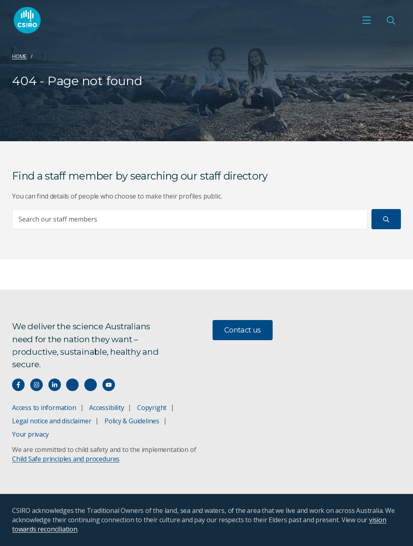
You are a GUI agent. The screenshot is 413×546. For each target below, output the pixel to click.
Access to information (44, 407)
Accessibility (106, 407)
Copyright (152, 407)
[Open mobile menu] (367, 20)
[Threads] (90, 385)
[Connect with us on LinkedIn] (54, 385)
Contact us (242, 330)
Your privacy (30, 434)
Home (19, 56)
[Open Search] (391, 20)
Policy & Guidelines (131, 420)
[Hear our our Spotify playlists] (72, 385)
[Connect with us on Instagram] (36, 385)
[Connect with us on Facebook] (18, 385)
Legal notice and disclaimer (51, 420)
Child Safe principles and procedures (65, 458)
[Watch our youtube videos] (108, 385)
